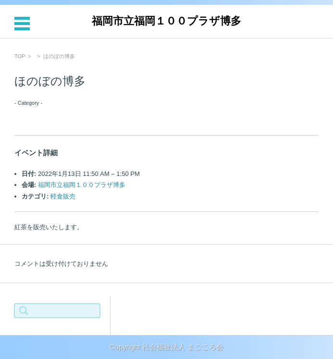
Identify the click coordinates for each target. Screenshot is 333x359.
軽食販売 (62, 196)
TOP (19, 56)
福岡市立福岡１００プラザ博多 (166, 21)
